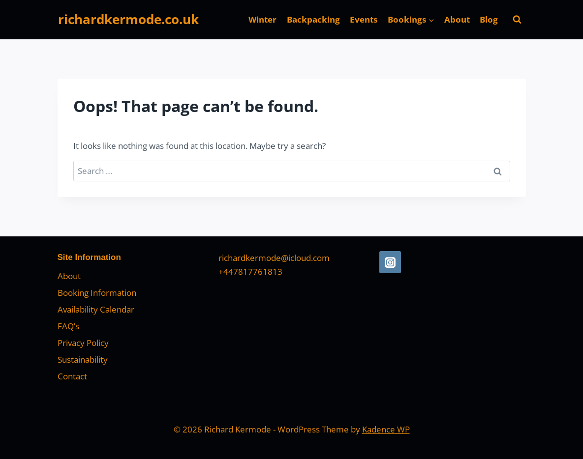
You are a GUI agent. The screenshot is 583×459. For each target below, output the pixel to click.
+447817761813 (250, 271)
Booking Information (97, 292)
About (457, 19)
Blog (489, 19)
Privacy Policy (83, 342)
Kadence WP (386, 429)
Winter (262, 19)
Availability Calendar (96, 309)
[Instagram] (390, 262)
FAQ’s (68, 326)
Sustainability (83, 359)
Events (363, 19)
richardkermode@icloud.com (274, 257)
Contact (72, 376)
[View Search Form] (517, 20)
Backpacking (313, 19)
